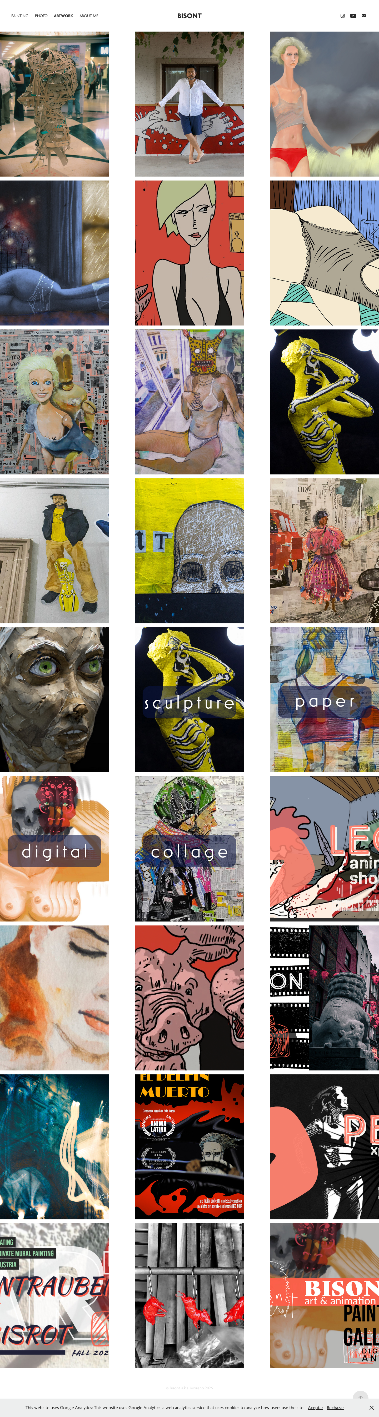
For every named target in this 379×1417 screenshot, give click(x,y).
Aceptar (315, 1407)
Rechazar (335, 1407)
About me (88, 15)
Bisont (189, 16)
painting (19, 15)
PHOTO (41, 15)
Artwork (63, 15)
